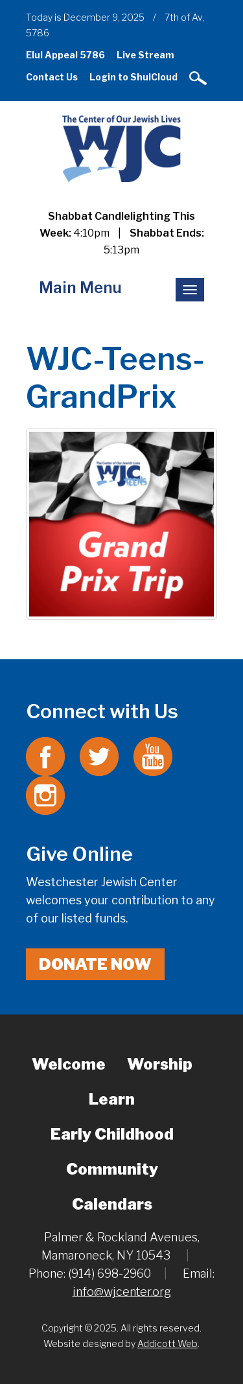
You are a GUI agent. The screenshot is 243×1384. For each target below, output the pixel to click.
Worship (159, 1064)
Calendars (112, 1204)
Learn (112, 1099)
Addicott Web (167, 1343)
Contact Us (52, 76)
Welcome (69, 1064)
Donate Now (95, 964)
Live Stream (145, 54)
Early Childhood (112, 1134)
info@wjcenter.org (122, 1291)
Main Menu (80, 287)
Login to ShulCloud (133, 76)
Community (112, 1169)
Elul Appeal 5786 (65, 54)
